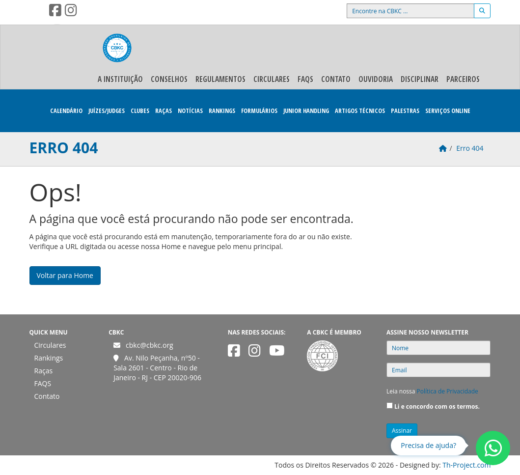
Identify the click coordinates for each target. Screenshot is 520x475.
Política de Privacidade (447, 391)
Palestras (405, 111)
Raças (163, 111)
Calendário (66, 111)
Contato (336, 79)
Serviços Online (447, 111)
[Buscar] (482, 10)
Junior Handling (306, 111)
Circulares (271, 79)
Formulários (259, 111)
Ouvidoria (375, 79)
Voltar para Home (65, 275)
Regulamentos (220, 79)
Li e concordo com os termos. (437, 406)
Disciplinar (419, 79)
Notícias (190, 111)
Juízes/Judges (106, 111)
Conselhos (169, 79)
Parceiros (463, 79)
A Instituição (120, 79)
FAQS (305, 79)
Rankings (222, 111)
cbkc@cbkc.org (149, 345)
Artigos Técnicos (360, 111)
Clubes (140, 111)
